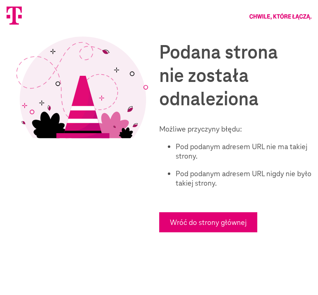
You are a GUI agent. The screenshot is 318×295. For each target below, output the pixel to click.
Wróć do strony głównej (208, 222)
